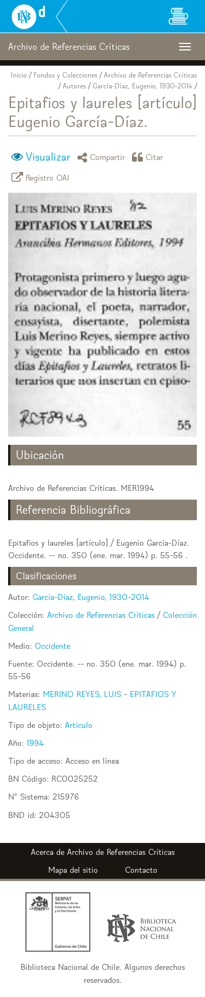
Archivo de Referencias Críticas (150, 75)
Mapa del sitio (73, 870)
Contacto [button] (141, 870)
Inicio (19, 75)
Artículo (78, 725)
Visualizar (47, 157)
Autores (74, 86)
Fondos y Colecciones (65, 75)
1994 (35, 743)
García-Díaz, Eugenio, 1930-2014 (142, 86)
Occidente (52, 646)
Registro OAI (42, 177)
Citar (149, 157)
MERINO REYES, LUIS (82, 694)
